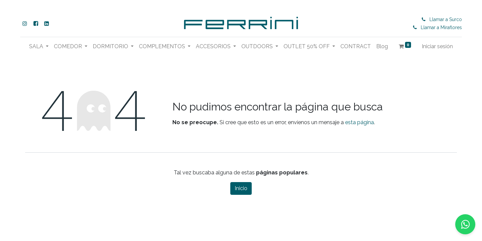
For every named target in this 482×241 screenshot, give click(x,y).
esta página (359, 122)
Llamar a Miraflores (441, 27)
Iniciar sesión (437, 46)
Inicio (241, 188)
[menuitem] (356, 46)
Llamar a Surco (445, 19)
